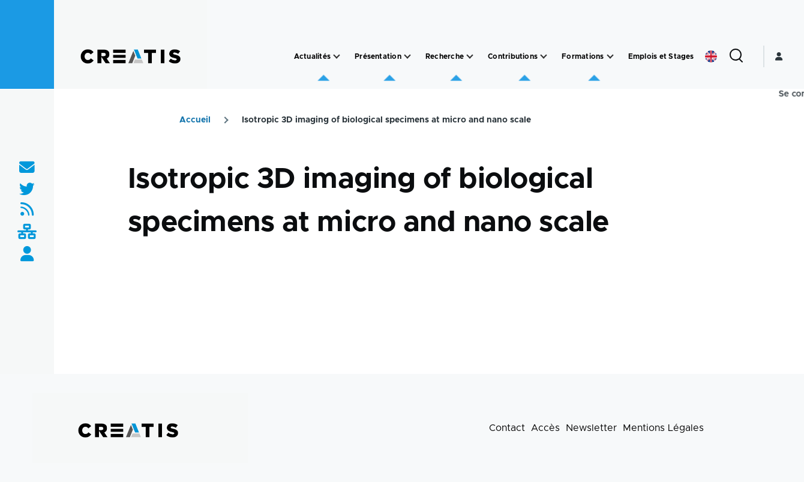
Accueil (195, 120)
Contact (507, 428)
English (711, 56)
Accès (545, 428)
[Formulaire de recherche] (736, 56)
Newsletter (591, 428)
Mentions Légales (663, 428)
